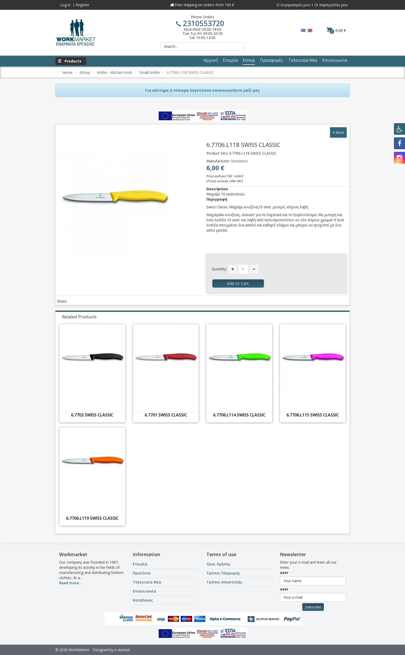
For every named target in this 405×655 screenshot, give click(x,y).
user (284, 572)
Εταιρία (140, 564)
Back (338, 132)
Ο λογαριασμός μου (293, 4)
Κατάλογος (143, 600)
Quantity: (219, 268)
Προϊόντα (142, 573)
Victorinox (239, 161)
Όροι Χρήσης (218, 564)
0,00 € (336, 30)
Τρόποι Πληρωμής (223, 573)
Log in (65, 4)
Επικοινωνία (144, 591)
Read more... (70, 582)
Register (82, 4)
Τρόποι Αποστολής (224, 582)
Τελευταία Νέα (147, 582)
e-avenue (122, 649)
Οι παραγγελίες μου (331, 4)
